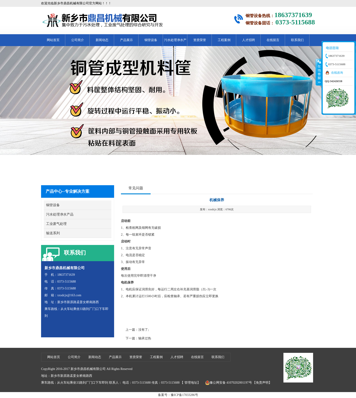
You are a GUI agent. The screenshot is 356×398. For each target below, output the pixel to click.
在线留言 (273, 40)
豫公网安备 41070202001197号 (228, 382)
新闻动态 (102, 40)
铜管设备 (150, 40)
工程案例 (224, 40)
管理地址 (190, 382)
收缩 (319, 72)
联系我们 (297, 40)
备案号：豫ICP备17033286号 (178, 395)
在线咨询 (337, 72)
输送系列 (53, 233)
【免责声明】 (262, 382)
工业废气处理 (56, 224)
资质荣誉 (199, 40)
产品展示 (126, 40)
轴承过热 (144, 338)
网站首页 (53, 40)
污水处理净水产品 (175, 42)
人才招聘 (248, 40)
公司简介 (77, 40)
